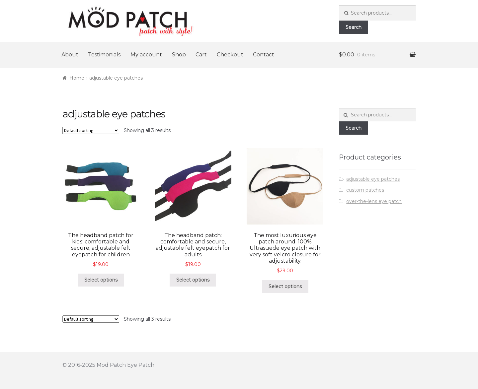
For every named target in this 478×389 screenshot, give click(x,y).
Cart (201, 54)
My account (146, 54)
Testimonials (104, 54)
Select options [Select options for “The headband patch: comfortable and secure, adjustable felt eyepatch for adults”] (192, 280)
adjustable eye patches (373, 179)
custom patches (365, 190)
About (69, 54)
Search (353, 27)
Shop (179, 54)
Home (76, 78)
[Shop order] (90, 130)
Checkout (230, 54)
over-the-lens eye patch (374, 201)
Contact (263, 54)
